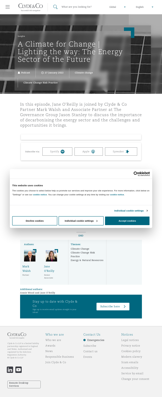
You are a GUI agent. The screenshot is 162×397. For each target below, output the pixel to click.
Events (87, 356)
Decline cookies (35, 220)
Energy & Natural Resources (87, 260)
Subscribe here (110, 306)
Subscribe (89, 345)
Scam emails (129, 362)
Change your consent (135, 378)
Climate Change (80, 248)
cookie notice (40, 194)
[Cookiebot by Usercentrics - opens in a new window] (136, 174)
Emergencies (95, 340)
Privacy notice (130, 345)
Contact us (90, 351)
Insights (21, 36)
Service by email (132, 373)
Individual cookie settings (129, 210)
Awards (50, 345)
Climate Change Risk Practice (83, 254)
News (49, 351)
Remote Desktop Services (18, 384)
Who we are (53, 340)
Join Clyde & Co (55, 362)
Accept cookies (127, 220)
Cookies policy (131, 351)
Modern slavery (131, 356)
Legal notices (130, 340)
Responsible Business (59, 356)
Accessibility (129, 367)
